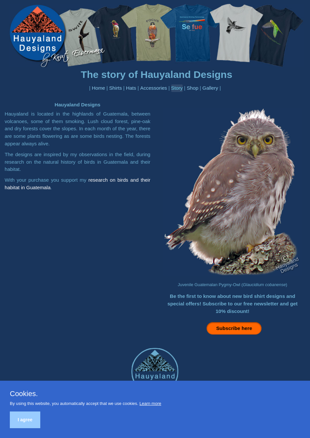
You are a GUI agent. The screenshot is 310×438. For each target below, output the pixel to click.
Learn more (150, 403)
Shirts (115, 88)
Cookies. (24, 394)
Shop (192, 88)
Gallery (210, 88)
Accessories (153, 88)
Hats (131, 88)
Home (98, 88)
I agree (25, 419)
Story (177, 88)
